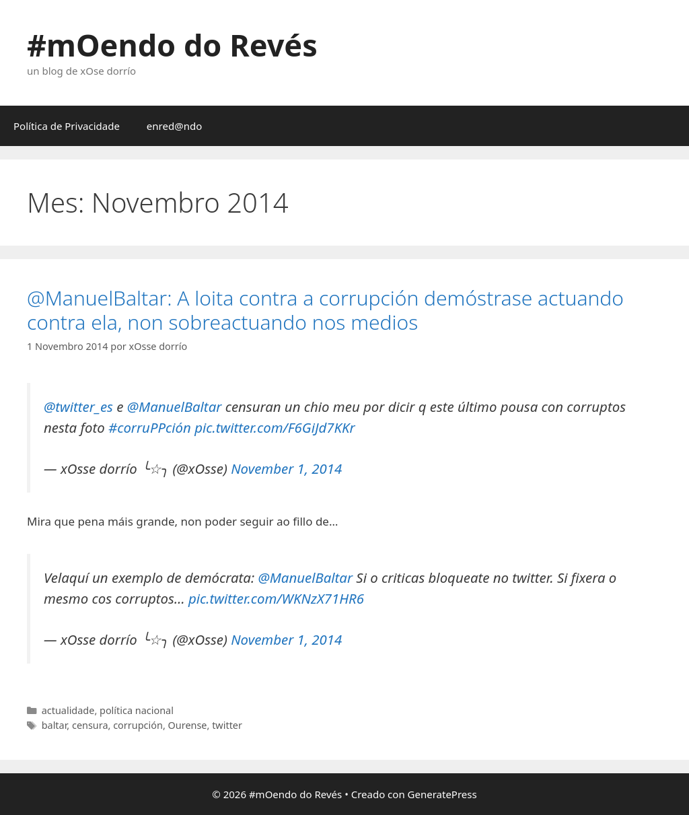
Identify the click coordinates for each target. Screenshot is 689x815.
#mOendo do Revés (172, 44)
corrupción (138, 725)
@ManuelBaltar (174, 406)
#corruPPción (149, 427)
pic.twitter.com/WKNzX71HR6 (276, 598)
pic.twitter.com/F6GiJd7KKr (274, 427)
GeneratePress (442, 794)
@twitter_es (78, 406)
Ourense (187, 725)
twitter (227, 725)
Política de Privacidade (66, 126)
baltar (54, 725)
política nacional (137, 710)
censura (90, 725)
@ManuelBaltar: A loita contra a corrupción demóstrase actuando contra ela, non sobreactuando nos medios (325, 310)
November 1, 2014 (286, 468)
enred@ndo (174, 126)
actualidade (68, 710)
